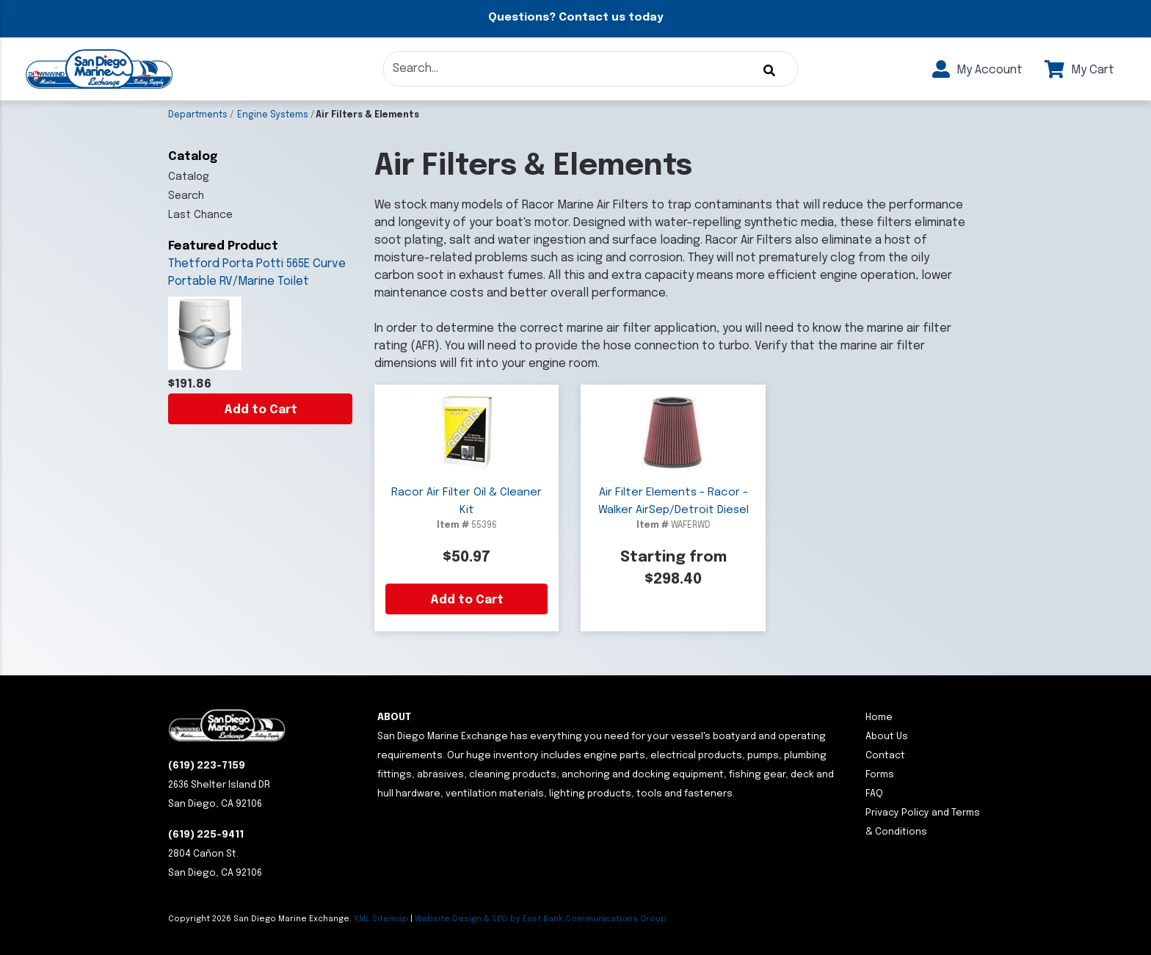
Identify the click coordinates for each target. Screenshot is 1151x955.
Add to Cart (260, 410)
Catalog (188, 177)
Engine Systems (272, 115)
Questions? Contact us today (575, 17)
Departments (198, 115)
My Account (977, 70)
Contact (885, 755)
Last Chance (200, 215)
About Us (886, 736)
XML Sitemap (381, 919)
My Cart (1079, 70)
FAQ (874, 794)
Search (186, 196)
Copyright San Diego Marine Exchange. (261, 919)
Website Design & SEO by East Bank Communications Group (541, 919)
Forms (879, 775)
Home (879, 717)
